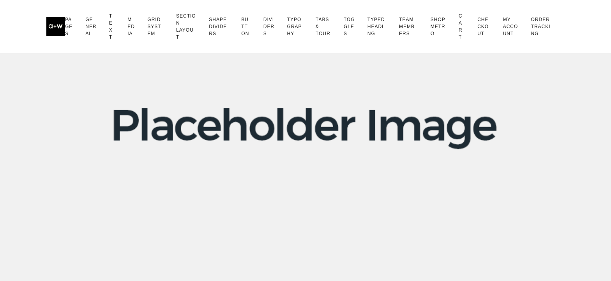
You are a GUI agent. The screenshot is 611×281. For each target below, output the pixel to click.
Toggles (349, 26)
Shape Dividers (218, 26)
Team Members (407, 26)
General (90, 26)
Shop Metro (438, 26)
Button (245, 26)
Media (131, 26)
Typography (294, 26)
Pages (68, 26)
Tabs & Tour (323, 26)
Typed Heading (376, 26)
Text (111, 26)
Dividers (268, 26)
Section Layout (186, 26)
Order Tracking (541, 26)
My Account (510, 26)
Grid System (154, 26)
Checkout (483, 26)
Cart (461, 26)
